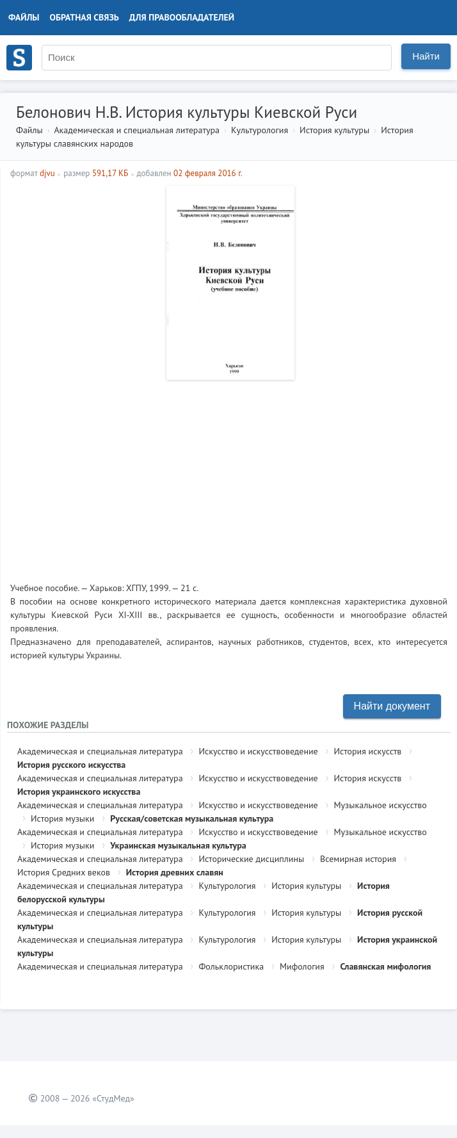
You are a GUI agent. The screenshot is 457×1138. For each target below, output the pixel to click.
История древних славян (174, 872)
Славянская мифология (385, 966)
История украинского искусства (78, 791)
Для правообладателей (181, 17)
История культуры (334, 130)
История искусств (368, 751)
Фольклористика (231, 966)
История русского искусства (71, 764)
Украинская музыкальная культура (178, 845)
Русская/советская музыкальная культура (191, 818)
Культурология (259, 130)
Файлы (24, 17)
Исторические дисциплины (251, 859)
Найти (426, 56)
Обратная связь (84, 17)
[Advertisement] (228, 475)
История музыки (62, 818)
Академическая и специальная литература (137, 130)
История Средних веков (63, 872)
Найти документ (392, 706)
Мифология (302, 966)
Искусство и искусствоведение (257, 751)
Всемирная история (358, 859)
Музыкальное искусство (380, 805)
